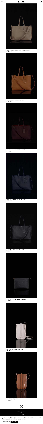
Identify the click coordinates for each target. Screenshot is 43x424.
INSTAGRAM (21, 414)
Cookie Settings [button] (6, 421)
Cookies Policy (23, 419)
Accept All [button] (14, 421)
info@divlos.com (21, 411)
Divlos (21, 412)
